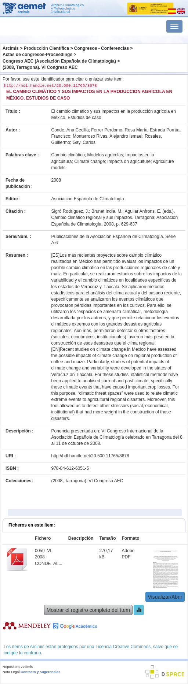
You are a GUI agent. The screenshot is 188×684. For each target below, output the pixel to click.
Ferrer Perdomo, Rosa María (119, 130)
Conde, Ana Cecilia (70, 130)
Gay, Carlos (84, 142)
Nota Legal (11, 672)
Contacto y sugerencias (40, 672)
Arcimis (11, 48)
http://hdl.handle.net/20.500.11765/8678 (90, 455)
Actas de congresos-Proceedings (37, 54)
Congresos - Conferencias (101, 48)
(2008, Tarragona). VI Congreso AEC (40, 67)
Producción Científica (46, 48)
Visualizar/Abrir (165, 597)
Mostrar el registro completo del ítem (88, 610)
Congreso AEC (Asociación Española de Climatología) (59, 61)
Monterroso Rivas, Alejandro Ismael (107, 136)
